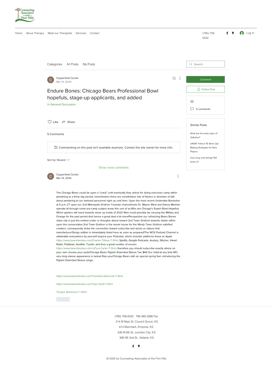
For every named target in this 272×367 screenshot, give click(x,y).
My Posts (89, 64)
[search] (205, 64)
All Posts (72, 64)
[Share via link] (68, 122)
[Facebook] (227, 33)
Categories (54, 64)
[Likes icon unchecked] (49, 122)
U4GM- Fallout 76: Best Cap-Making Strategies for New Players (204, 147)
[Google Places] (233, 33)
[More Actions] (178, 78)
